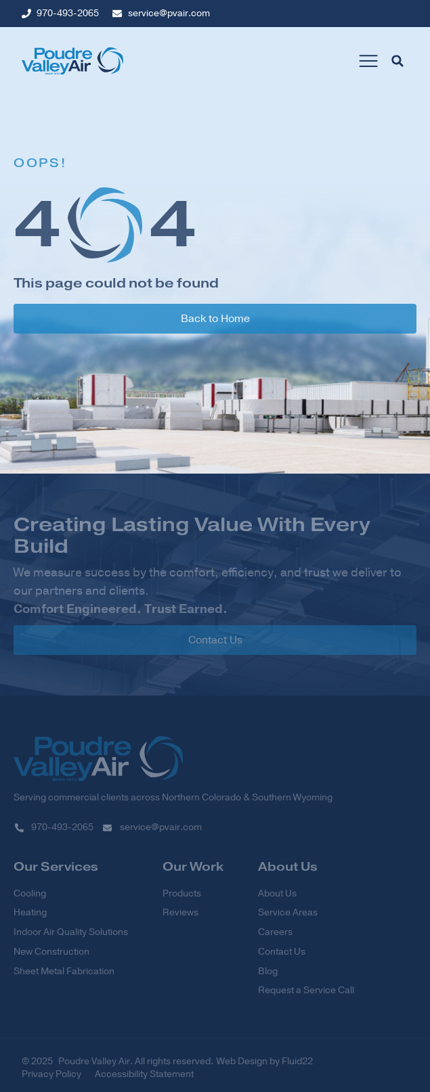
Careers (275, 932)
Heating (30, 913)
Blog (268, 971)
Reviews (180, 913)
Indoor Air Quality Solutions (71, 932)
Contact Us (281, 952)
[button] (368, 61)
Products (182, 894)
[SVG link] (98, 758)
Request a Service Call (306, 990)
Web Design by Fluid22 (265, 1061)
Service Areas (288, 913)
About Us (277, 894)
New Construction (51, 952)
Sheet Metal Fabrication (64, 971)
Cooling (30, 894)
